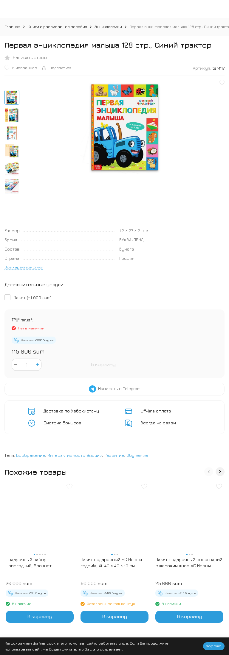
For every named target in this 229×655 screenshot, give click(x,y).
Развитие (114, 455)
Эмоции (94, 455)
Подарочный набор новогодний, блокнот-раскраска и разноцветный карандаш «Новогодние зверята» (35, 563)
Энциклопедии (108, 26)
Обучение (137, 455)
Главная (12, 26)
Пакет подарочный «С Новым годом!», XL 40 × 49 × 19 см (111, 562)
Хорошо (214, 645)
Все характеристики (23, 267)
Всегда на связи (158, 422)
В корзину (103, 364)
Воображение (30, 455)
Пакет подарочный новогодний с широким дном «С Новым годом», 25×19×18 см (188, 563)
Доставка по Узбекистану (71, 410)
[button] (208, 471)
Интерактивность (66, 455)
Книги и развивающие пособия (57, 26)
